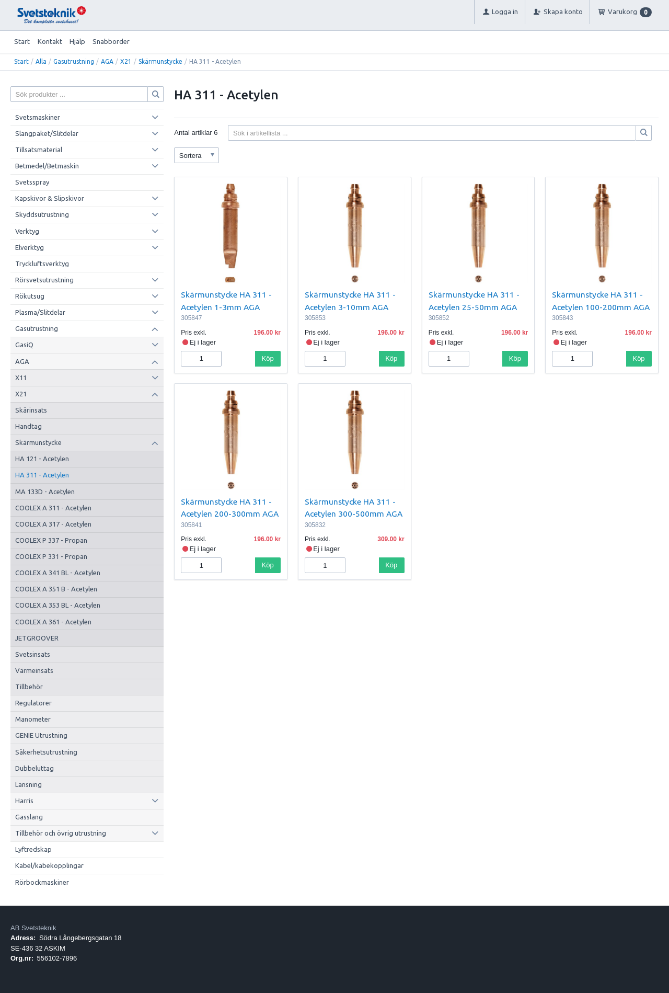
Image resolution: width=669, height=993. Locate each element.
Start (22, 41)
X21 (126, 61)
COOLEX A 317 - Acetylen (53, 524)
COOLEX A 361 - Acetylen (53, 621)
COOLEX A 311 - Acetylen (53, 507)
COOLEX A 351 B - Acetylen (56, 588)
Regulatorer (33, 702)
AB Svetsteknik (33, 928)
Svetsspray (32, 182)
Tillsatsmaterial (38, 149)
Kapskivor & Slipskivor (49, 198)
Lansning (28, 784)
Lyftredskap (33, 849)
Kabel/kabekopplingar (49, 865)
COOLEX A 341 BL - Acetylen (57, 572)
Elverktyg (29, 247)
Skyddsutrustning (42, 214)
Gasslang (29, 816)
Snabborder (111, 41)
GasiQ (24, 344)
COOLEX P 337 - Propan (51, 540)
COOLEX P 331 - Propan (51, 556)
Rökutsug (29, 296)
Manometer (33, 719)
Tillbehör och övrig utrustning (60, 833)
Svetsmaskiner (37, 117)
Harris (24, 800)
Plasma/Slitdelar (40, 312)
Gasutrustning (73, 61)
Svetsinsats (32, 654)
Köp (268, 358)
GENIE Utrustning (41, 735)
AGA (107, 61)
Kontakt (50, 41)
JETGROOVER (37, 638)
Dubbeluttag (34, 768)
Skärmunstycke (160, 61)
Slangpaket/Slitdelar (46, 133)
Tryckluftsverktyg (42, 263)
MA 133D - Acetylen (45, 491)
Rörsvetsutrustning (44, 279)
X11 (21, 377)
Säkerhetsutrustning (46, 752)
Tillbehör (29, 686)
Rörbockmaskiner (42, 882)
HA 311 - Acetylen (42, 474)
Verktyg (27, 231)
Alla (41, 61)
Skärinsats (31, 410)
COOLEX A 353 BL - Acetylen (57, 605)
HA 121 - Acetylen (42, 458)
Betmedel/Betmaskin (47, 165)
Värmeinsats (34, 670)
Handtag (28, 426)
